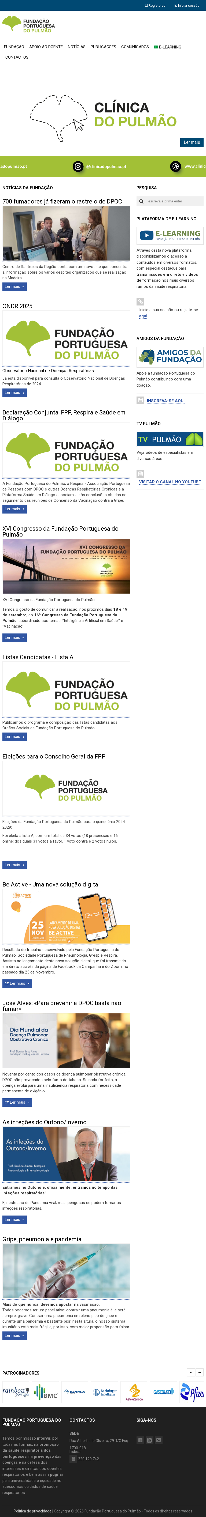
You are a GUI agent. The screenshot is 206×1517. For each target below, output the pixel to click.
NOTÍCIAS (77, 46)
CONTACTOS (16, 57)
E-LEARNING (167, 47)
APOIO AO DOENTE (46, 46)
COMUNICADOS (135, 46)
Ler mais (192, 142)
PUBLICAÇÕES (103, 46)
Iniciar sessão (187, 5)
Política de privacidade (33, 1511)
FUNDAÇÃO (14, 46)
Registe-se (155, 5)
